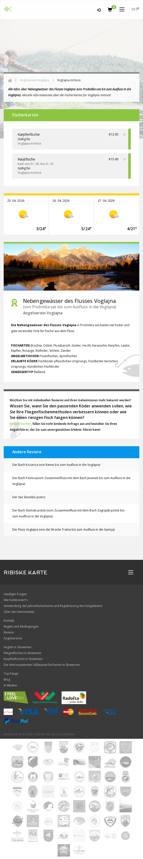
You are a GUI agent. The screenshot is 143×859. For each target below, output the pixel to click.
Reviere (9, 632)
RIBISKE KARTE (25, 573)
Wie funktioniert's (16, 600)
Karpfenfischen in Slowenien (23, 659)
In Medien (10, 685)
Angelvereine (13, 638)
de (135, 9)
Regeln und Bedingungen (21, 626)
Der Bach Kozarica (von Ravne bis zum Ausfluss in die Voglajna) (56, 465)
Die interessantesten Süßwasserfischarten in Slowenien (42, 665)
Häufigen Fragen (15, 594)
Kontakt (9, 620)
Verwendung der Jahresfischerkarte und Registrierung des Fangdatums (53, 606)
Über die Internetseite (19, 612)
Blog (7, 679)
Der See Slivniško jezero (28, 497)
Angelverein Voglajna (34, 80)
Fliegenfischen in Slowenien (22, 653)
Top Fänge (11, 673)
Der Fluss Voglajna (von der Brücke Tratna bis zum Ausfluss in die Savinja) (63, 529)
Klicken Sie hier (20, 424)
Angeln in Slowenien (17, 647)
